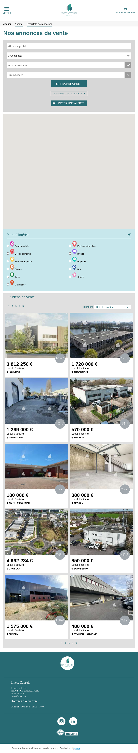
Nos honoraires (126, 13)
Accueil (15, 748)
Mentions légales (31, 748)
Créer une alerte (71, 103)
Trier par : (88, 307)
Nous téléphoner (18, 696)
